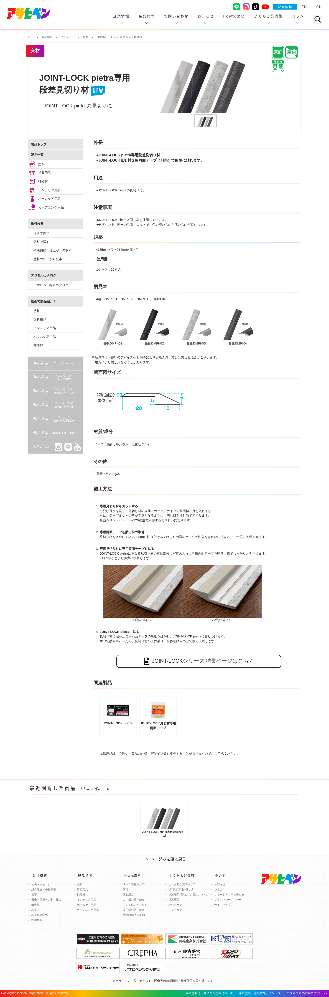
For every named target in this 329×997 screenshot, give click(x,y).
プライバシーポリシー (228, 899)
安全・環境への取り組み (46, 899)
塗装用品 (44, 173)
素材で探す (41, 242)
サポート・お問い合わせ (229, 894)
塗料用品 (39, 319)
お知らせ (206, 16)
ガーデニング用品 (51, 207)
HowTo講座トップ (134, 884)
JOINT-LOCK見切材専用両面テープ (158, 714)
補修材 (43, 181)
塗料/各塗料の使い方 (181, 889)
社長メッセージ (41, 884)
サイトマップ (222, 904)
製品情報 (146, 16)
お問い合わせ (176, 16)
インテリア (175, 909)
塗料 (41, 164)
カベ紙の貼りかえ (134, 899)
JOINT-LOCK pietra (118, 712)
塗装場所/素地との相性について (187, 894)
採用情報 (285, 7)
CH (319, 6)
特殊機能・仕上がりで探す (52, 250)
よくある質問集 (268, 16)
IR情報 (35, 904)
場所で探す (41, 233)
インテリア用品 (49, 190)
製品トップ (39, 144)
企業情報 (121, 16)
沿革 (34, 894)
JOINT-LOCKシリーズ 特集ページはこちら (198, 661)
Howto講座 (234, 16)
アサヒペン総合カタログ (51, 285)
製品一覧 (37, 155)
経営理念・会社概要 (43, 889)
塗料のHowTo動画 (134, 914)
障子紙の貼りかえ (134, 909)
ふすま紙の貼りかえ (135, 904)
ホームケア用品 (49, 198)
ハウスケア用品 (44, 336)
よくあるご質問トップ (182, 884)
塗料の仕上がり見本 (47, 259)
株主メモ (36, 909)
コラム (298, 16)
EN (304, 6)
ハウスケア (175, 904)
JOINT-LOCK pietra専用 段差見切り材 (164, 820)
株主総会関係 (39, 914)
